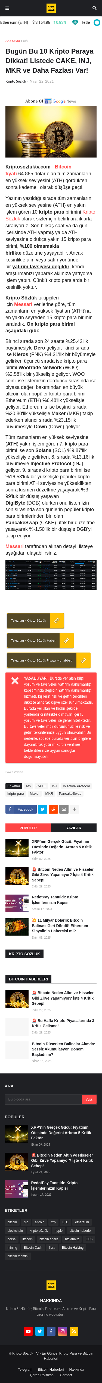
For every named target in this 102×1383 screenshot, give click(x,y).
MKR (49, 793)
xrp (53, 1222)
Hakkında (76, 1369)
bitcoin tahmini (18, 1256)
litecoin (28, 1239)
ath (25, 41)
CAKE (41, 786)
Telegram (25, 1369)
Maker (34, 793)
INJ (54, 786)
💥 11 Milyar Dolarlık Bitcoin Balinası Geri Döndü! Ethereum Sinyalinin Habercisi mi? (60, 925)
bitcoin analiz (48, 1239)
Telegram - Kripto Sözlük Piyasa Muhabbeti (41, 660)
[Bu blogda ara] (44, 1099)
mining (12, 1248)
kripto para (15, 793)
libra (52, 1248)
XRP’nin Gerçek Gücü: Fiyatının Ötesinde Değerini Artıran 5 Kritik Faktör (62, 846)
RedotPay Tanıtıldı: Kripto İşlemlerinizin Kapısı (55, 900)
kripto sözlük (39, 1231)
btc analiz (72, 1239)
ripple (59, 1231)
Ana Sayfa (12, 41)
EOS (89, 1239)
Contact (66, 1375)
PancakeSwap (70, 793)
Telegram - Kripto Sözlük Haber (33, 640)
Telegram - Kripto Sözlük (28, 620)
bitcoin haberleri (80, 1231)
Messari (23, 304)
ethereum (82, 1222)
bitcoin (12, 1222)
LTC (66, 1222)
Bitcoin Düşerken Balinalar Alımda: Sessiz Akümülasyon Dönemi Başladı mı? (63, 1049)
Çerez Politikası (42, 1375)
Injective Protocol (76, 786)
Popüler (28, 828)
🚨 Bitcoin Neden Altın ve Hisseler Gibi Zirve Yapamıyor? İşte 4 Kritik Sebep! (63, 874)
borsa (12, 1239)
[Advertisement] (53, 603)
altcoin (39, 1222)
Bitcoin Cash (33, 1248)
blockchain (15, 1231)
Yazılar (73, 828)
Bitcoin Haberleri (51, 1369)
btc (26, 1222)
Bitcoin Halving (73, 1248)
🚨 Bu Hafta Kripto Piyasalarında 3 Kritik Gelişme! (63, 1023)
